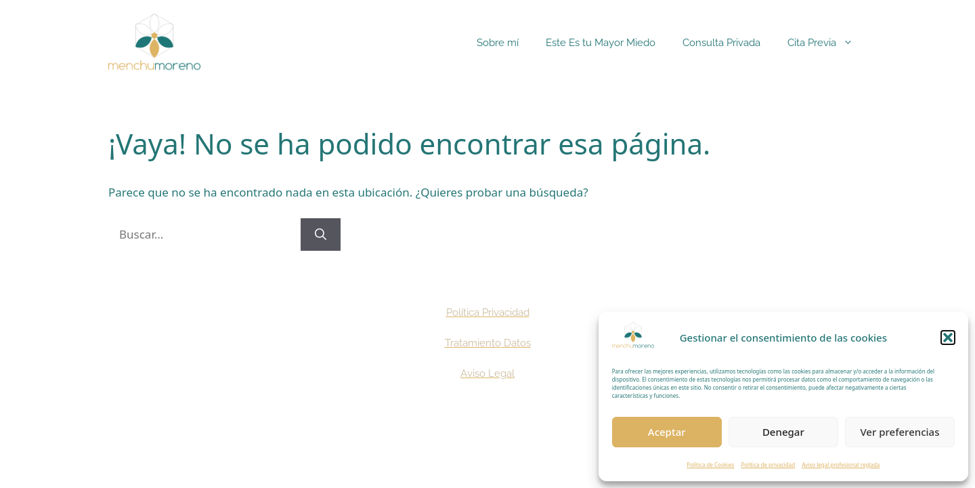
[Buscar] (321, 234)
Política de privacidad (768, 464)
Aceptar (667, 432)
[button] (948, 337)
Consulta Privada (721, 43)
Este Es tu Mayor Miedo (600, 43)
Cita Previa (827, 42)
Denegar (783, 432)
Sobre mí (498, 43)
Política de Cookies (710, 464)
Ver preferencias (899, 432)
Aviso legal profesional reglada (841, 464)
